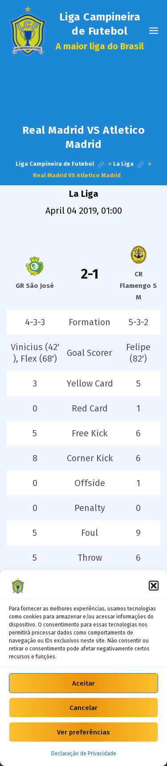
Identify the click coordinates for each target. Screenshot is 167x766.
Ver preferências (83, 732)
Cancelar (83, 708)
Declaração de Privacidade (83, 753)
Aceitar (83, 683)
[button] (153, 585)
